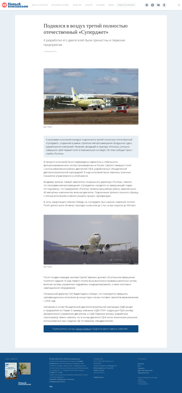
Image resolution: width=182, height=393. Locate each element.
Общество (77, 5)
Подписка (141, 368)
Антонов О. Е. (112, 366)
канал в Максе (83, 328)
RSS (139, 366)
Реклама (141, 364)
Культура (89, 5)
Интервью (100, 5)
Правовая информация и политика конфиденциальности (61, 380)
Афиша (111, 5)
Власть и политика (40, 5)
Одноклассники (143, 373)
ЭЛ (55, 372)
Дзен (139, 370)
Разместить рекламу (126, 5)
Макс (143, 370)
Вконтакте (149, 370)
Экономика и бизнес (60, 5)
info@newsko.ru (99, 377)
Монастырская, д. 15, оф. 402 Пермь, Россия (103, 369)
